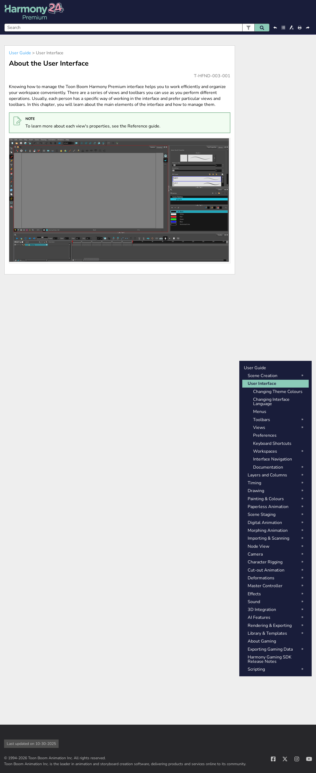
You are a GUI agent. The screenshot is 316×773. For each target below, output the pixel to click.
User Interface (262, 384)
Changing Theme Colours (277, 392)
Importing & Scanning (268, 538)
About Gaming (262, 641)
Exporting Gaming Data (270, 649)
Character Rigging (265, 562)
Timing (254, 483)
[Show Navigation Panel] (308, 11)
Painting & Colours (266, 499)
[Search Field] (137, 27)
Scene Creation (262, 376)
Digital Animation (265, 523)
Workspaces (265, 451)
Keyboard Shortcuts (272, 443)
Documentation (268, 467)
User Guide (20, 53)
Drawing (256, 491)
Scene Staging (261, 514)
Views (259, 428)
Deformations (261, 578)
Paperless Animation (268, 507)
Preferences (265, 435)
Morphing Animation (268, 530)
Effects (254, 594)
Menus (259, 412)
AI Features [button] (259, 617)
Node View (258, 546)
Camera (255, 554)
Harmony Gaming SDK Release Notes (269, 659)
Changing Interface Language (271, 401)
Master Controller (265, 586)
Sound (254, 602)
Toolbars (261, 420)
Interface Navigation (272, 459)
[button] (248, 27)
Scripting (256, 669)
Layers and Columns (267, 475)
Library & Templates (267, 633)
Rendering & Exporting (270, 626)
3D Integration (262, 610)
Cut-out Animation (266, 570)
